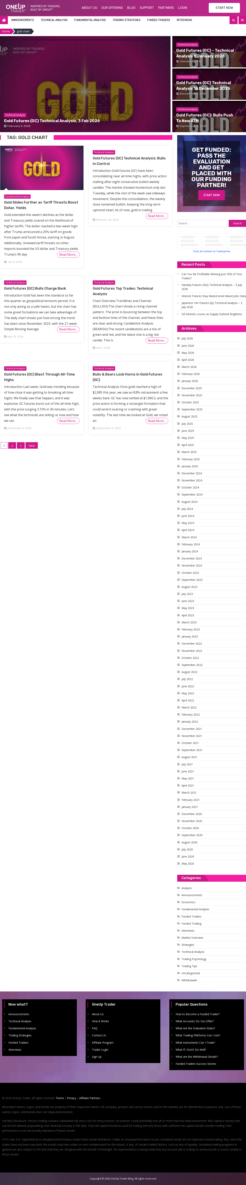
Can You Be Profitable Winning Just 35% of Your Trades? (212, 276)
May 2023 (188, 608)
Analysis (187, 888)
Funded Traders (158, 20)
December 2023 (192, 558)
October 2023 (190, 573)
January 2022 (190, 721)
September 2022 (192, 665)
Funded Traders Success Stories (196, 1064)
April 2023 (188, 615)
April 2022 (188, 700)
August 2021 (189, 757)
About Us (89, 8)
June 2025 (188, 431)
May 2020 (188, 863)
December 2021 (192, 729)
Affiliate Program (102, 1042)
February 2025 (191, 459)
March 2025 (189, 452)
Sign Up (97, 1057)
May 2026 (188, 353)
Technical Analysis (54, 20)
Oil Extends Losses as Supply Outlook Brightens (212, 314)
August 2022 (189, 672)
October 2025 (190, 402)
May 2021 (188, 778)
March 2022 (189, 707)
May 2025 (188, 438)
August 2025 (189, 416)
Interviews (184, 20)
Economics (188, 902)
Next (32, 445)
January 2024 (190, 551)
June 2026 (188, 345)
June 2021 (188, 771)
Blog (131, 8)
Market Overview (192, 937)
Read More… (68, 254)
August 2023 (189, 587)
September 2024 (192, 494)
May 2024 (188, 523)
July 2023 (187, 594)
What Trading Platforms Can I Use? (198, 1035)
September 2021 (192, 750)
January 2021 (190, 807)
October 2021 (190, 743)
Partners (166, 8)
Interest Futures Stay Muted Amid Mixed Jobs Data (214, 296)
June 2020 (188, 856)
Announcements (22, 20)
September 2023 (192, 580)
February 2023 (191, 629)
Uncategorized (191, 973)
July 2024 (187, 509)
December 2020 (192, 814)
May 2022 (188, 693)
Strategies (188, 945)
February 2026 (191, 374)
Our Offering (112, 8)
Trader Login (100, 1049)
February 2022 (191, 714)
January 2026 (190, 381)
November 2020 (192, 821)
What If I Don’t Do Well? (191, 1049)
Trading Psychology (194, 959)
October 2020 (190, 828)
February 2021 (191, 800)
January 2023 (190, 636)
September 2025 (192, 409)
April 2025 (188, 445)
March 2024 (189, 537)
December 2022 (192, 643)
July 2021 (187, 764)
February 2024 (191, 544)
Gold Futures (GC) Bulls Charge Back (35, 288)
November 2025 (192, 395)
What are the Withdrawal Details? (197, 1057)
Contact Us (99, 1035)
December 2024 (192, 473)
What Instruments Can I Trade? (195, 1042)
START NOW (224, 8)
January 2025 (190, 466)
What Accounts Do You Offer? (195, 1021)
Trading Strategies (127, 20)
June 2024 (188, 516)
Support (147, 8)
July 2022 (187, 679)
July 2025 (187, 424)
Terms (60, 1098)
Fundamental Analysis (90, 20)
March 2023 (189, 622)
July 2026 (187, 338)
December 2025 (192, 388)
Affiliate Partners (89, 1098)
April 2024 (188, 530)
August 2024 (189, 502)
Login (182, 8)
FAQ (94, 1028)
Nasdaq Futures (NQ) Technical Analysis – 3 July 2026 (212, 287)
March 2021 (189, 792)
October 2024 (190, 487)
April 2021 (188, 785)
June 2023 (188, 601)
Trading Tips (189, 966)
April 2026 (188, 360)
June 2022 (188, 686)
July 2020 (187, 849)
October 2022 (190, 658)
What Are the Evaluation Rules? (195, 1028)
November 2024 (192, 480)
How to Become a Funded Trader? (198, 1014)
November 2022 (192, 651)
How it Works (100, 1021)
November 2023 (192, 565)
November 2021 (192, 736)
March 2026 (189, 367)
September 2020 (192, 835)
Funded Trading (191, 923)
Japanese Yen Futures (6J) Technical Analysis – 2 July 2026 (212, 305)
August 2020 (189, 842)
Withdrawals (189, 980)
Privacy (71, 1098)
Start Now (211, 195)
